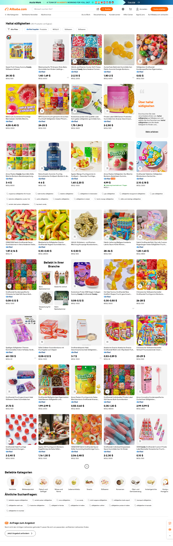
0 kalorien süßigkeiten (35, 505)
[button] (97, 9)
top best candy (40, 204)
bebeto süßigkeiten (65, 194)
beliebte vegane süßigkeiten (17, 500)
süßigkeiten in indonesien (87, 194)
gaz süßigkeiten (108, 194)
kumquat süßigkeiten (143, 500)
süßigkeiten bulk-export (121, 500)
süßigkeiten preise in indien (119, 505)
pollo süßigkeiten (41, 199)
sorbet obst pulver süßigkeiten (17, 204)
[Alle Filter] (13, 29)
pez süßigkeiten (156, 194)
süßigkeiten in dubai (82, 199)
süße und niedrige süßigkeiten (129, 199)
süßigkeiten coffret (96, 505)
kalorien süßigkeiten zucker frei (18, 199)
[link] (170, 523)
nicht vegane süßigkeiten (97, 500)
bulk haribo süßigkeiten (44, 194)
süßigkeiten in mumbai (15, 511)
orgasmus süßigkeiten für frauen (18, 194)
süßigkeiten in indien (76, 505)
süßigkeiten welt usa (14, 505)
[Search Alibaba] (64, 9)
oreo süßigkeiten (63, 500)
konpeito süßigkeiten (61, 199)
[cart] (131, 9)
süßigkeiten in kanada (142, 505)
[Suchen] (106, 9)
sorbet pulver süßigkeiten (42, 500)
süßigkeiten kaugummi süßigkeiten (132, 194)
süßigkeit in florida (56, 505)
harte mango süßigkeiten (104, 199)
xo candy (79, 500)
